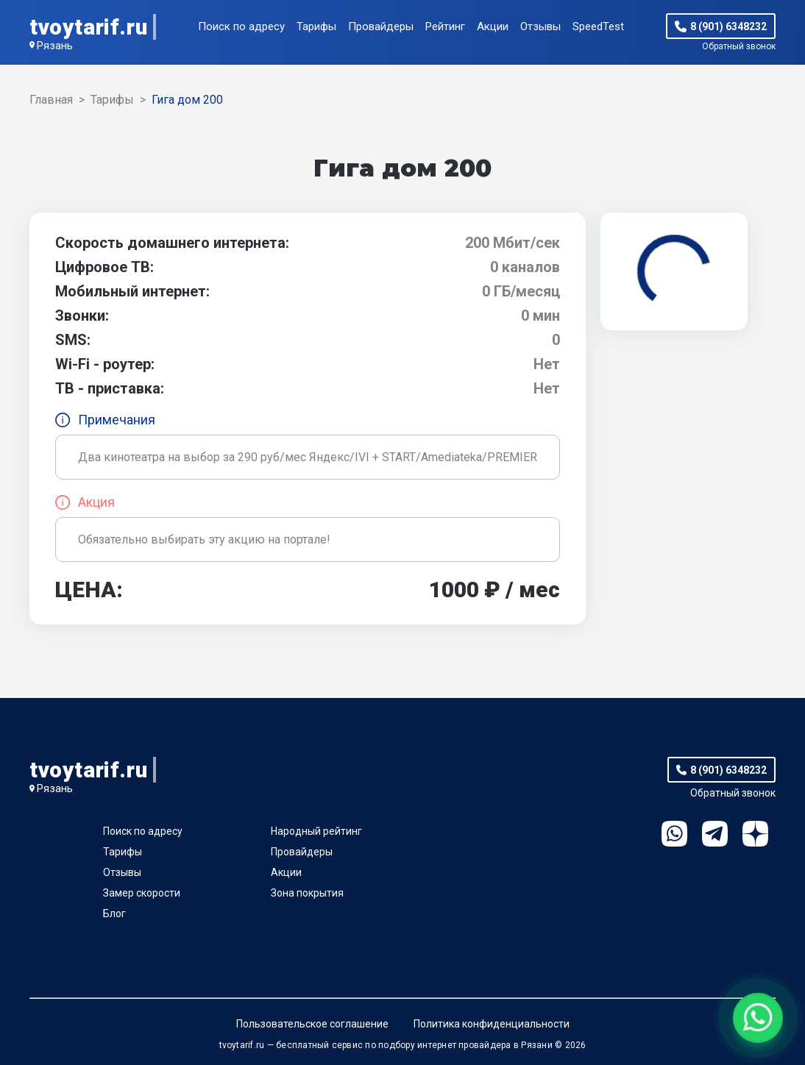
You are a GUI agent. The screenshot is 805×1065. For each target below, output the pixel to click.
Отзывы (540, 26)
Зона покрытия (307, 893)
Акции (492, 26)
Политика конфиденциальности (492, 1024)
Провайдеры (381, 26)
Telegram (715, 834)
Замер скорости (141, 893)
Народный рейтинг (316, 831)
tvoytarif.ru (88, 27)
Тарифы (316, 26)
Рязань (55, 45)
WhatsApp (674, 834)
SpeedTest (598, 26)
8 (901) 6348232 (728, 26)
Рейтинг (445, 26)
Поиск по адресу (241, 26)
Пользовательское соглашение (312, 1024)
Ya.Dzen (755, 834)
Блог (114, 913)
